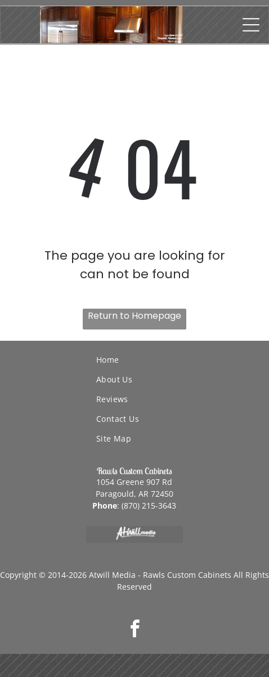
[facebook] (134, 630)
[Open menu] (251, 24)
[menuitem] (182, 359)
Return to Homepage (134, 315)
